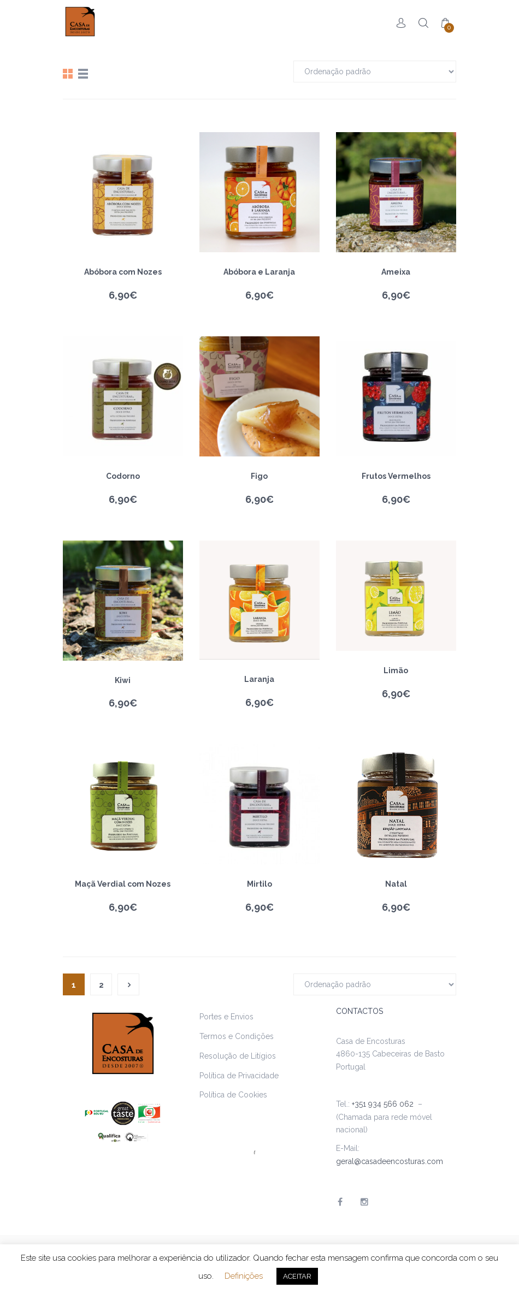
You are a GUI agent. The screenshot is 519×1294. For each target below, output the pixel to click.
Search (423, 23)
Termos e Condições (236, 1036)
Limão (396, 670)
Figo (259, 476)
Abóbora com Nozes (123, 272)
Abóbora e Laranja (259, 272)
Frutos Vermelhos (396, 476)
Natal (396, 884)
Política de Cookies (233, 1094)
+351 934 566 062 (385, 1104)
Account (401, 23)
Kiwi (123, 680)
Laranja (259, 679)
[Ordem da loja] (374, 71)
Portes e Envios (226, 1016)
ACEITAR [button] (297, 1276)
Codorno (123, 476)
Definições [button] (244, 1276)
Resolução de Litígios (237, 1056)
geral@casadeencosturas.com (389, 1161)
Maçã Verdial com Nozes (122, 884)
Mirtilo (259, 884)
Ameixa (395, 272)
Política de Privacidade (239, 1075)
